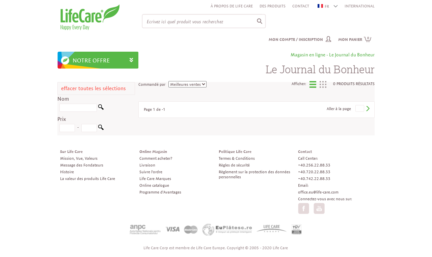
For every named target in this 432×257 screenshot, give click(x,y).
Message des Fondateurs (81, 165)
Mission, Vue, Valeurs (79, 158)
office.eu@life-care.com (318, 192)
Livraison (147, 165)
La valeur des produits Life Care (87, 178)
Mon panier (355, 39)
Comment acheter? (155, 158)
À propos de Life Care (232, 5)
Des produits (273, 5)
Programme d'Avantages (160, 192)
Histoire (67, 171)
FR (324, 6)
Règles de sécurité (234, 165)
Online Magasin (153, 151)
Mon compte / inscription (296, 39)
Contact (300, 5)
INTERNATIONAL (360, 5)
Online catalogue (154, 185)
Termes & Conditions (237, 158)
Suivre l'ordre (150, 171)
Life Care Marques (155, 178)
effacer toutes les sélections (93, 88)
